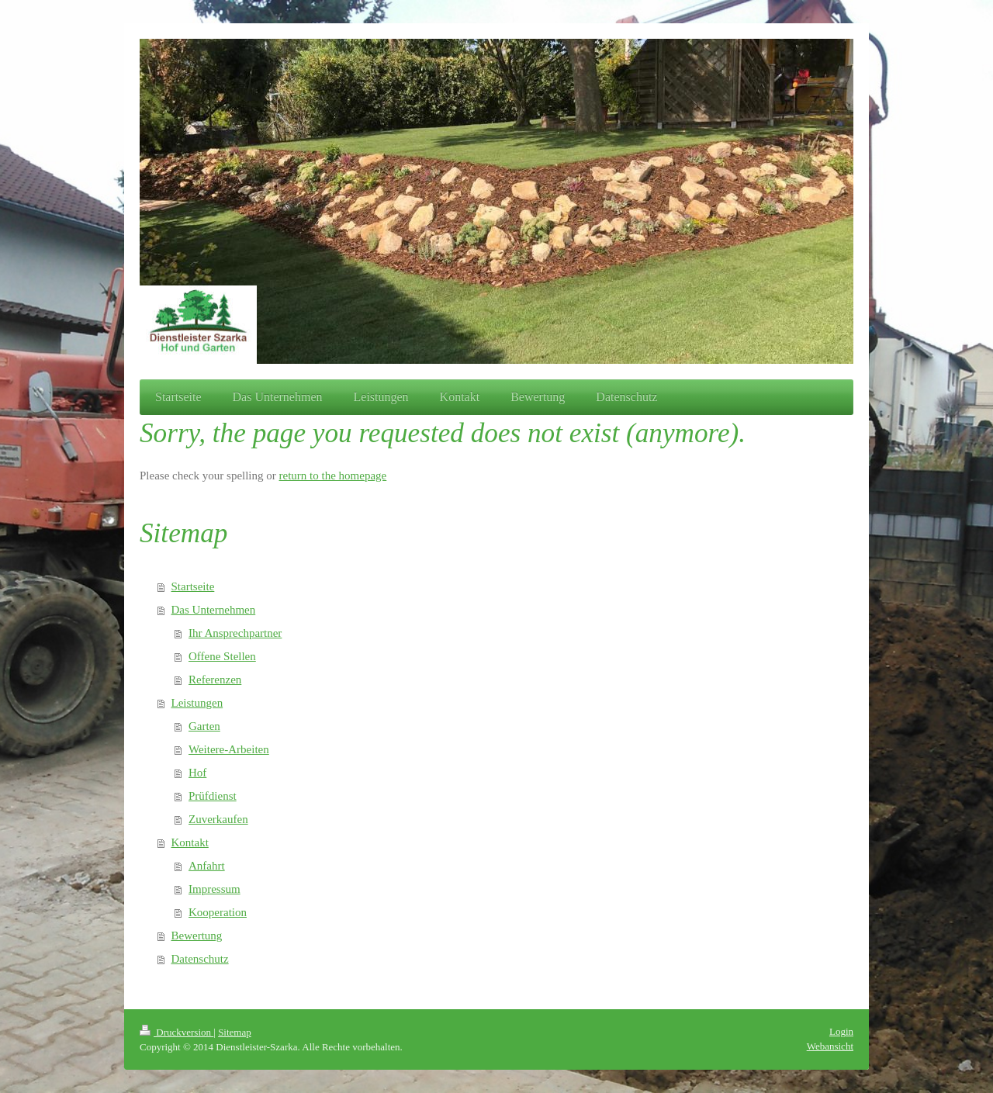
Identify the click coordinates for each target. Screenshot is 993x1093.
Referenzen (215, 679)
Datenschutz (200, 959)
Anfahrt (207, 866)
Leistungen (197, 703)
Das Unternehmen (213, 610)
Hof (197, 772)
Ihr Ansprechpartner (235, 633)
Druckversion (176, 1032)
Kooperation (218, 912)
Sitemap (234, 1032)
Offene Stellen (222, 656)
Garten (204, 726)
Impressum (214, 889)
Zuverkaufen (218, 819)
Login (841, 1031)
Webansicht (830, 1046)
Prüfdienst (213, 796)
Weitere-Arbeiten (229, 749)
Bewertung (197, 935)
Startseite (193, 586)
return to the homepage (333, 475)
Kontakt (190, 842)
